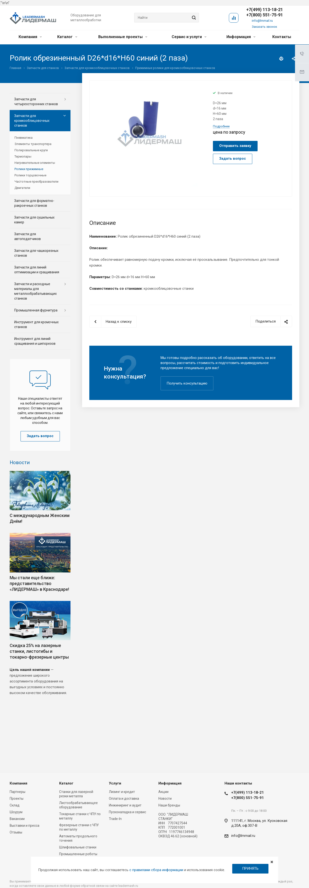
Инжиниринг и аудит (125, 805)
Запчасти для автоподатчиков (27, 236)
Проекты (16, 798)
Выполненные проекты (122, 36)
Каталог (67, 36)
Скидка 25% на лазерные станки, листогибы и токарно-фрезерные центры (39, 651)
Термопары (22, 156)
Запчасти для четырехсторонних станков (36, 101)
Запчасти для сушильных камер (34, 219)
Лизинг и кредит (122, 792)
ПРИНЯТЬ (250, 868)
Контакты (281, 36)
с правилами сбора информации (156, 870)
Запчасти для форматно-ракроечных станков (34, 203)
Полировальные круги (31, 150)
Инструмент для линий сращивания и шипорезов (35, 341)
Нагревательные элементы (34, 163)
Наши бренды (169, 805)
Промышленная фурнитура (35, 310)
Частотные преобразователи (36, 181)
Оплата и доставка (124, 798)
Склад (15, 805)
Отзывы (16, 832)
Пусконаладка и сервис (127, 812)
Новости (20, 462)
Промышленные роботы (78, 854)
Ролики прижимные (28, 169)
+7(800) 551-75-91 (264, 15)
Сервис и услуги (189, 36)
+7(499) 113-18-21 (247, 792)
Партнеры (17, 792)
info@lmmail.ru (262, 20)
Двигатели (22, 188)
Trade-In (115, 819)
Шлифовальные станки (77, 847)
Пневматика (23, 137)
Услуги (115, 783)
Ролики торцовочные (30, 175)
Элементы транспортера (32, 144)
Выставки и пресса (24, 825)
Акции (163, 792)
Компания (30, 36)
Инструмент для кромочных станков (36, 324)
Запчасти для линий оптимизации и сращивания (36, 269)
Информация (240, 36)
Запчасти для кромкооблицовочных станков (31, 120)
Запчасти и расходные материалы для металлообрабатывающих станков (35, 291)
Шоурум (16, 812)
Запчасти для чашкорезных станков (36, 253)
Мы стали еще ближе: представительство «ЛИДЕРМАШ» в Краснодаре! (39, 583)
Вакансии (17, 819)
